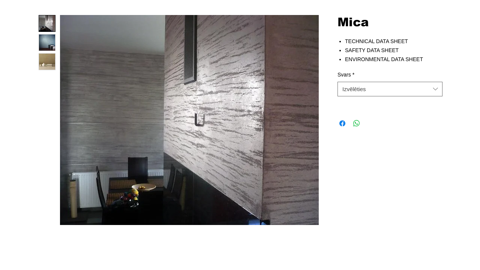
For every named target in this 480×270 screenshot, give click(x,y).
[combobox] (390, 89)
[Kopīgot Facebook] (342, 123)
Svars (346, 75)
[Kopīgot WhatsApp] (356, 123)
